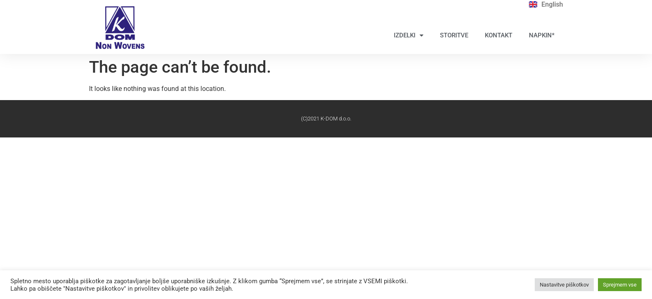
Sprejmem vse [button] (620, 285)
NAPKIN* (542, 35)
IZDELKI (408, 35)
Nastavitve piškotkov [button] (564, 285)
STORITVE (454, 35)
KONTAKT (498, 35)
